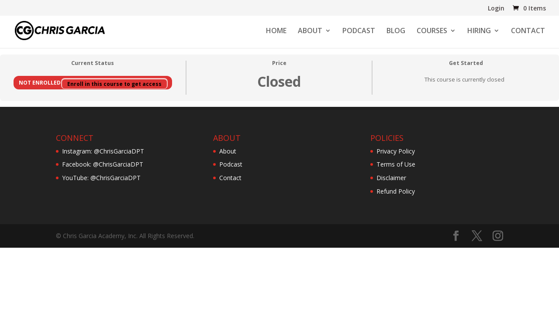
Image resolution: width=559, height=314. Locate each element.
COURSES (432, 31)
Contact (230, 178)
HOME (276, 31)
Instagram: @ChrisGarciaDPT (103, 151)
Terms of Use (395, 164)
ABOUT (310, 31)
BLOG (395, 31)
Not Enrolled (40, 82)
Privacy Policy (395, 151)
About (227, 151)
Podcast (230, 164)
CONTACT (528, 31)
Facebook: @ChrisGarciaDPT (102, 164)
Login (496, 8)
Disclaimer (391, 178)
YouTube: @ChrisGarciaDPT (101, 178)
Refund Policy (395, 191)
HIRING (479, 31)
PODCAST (358, 31)
